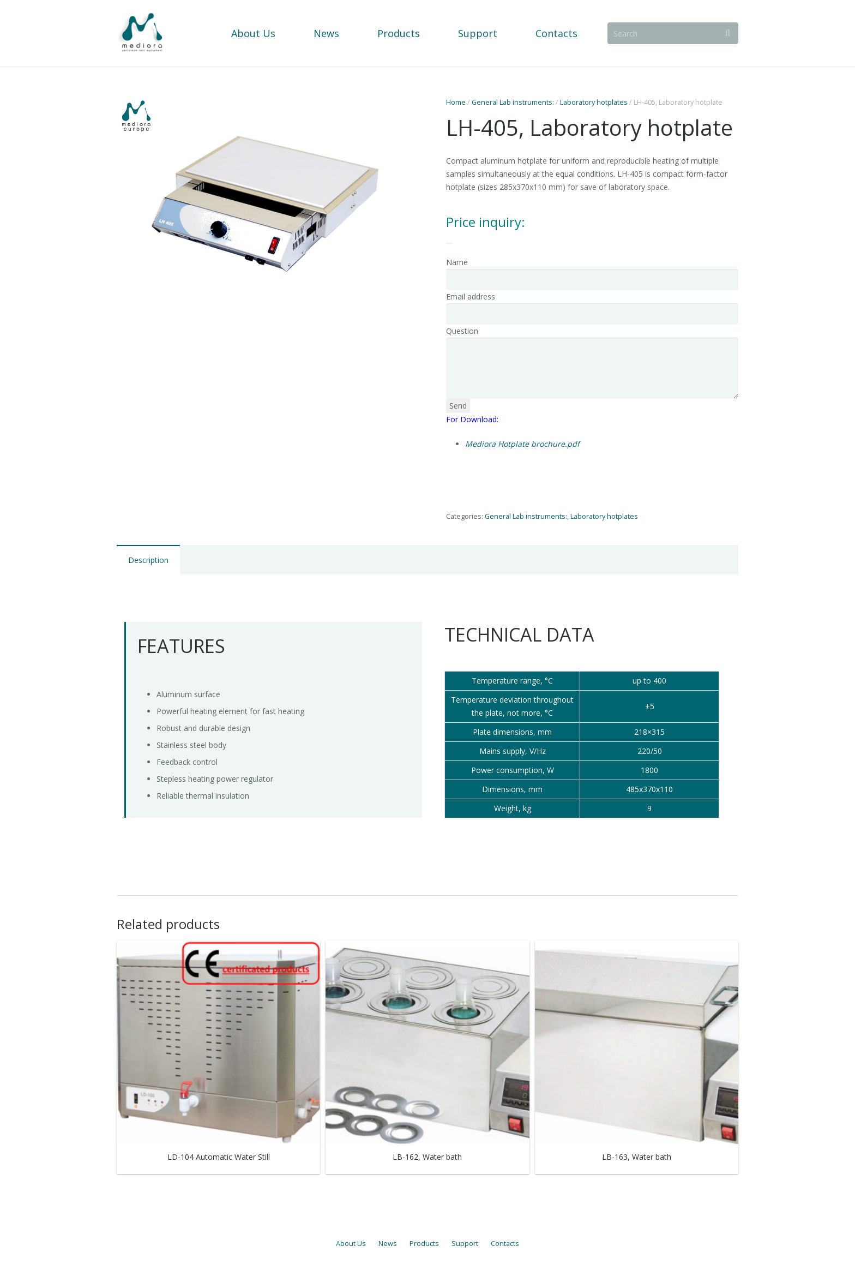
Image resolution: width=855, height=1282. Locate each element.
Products (424, 1243)
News (387, 1243)
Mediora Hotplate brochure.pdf (522, 444)
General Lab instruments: (513, 102)
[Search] (674, 33)
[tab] (148, 559)
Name (457, 262)
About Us (351, 1243)
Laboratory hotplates (594, 102)
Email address (470, 296)
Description (148, 560)
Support (464, 1243)
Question (462, 331)
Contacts (505, 1243)
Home (456, 102)
